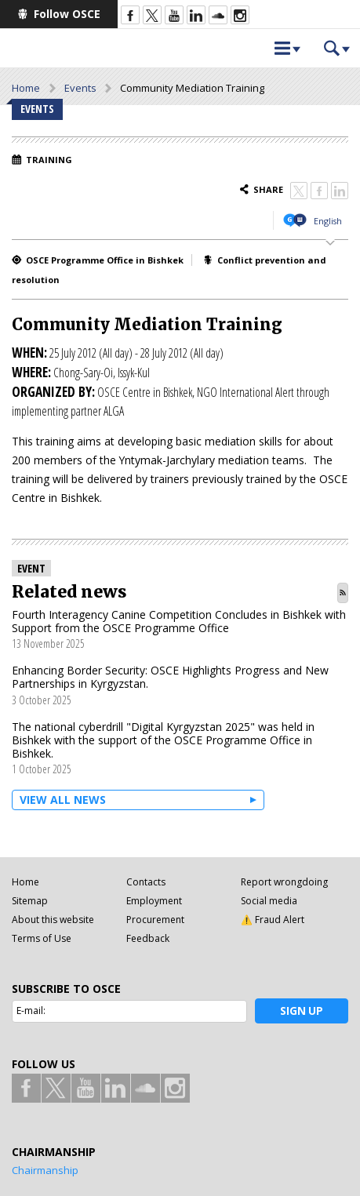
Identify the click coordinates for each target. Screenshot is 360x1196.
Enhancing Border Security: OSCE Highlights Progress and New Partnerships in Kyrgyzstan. (170, 677)
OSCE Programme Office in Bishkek (105, 260)
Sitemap (30, 900)
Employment (154, 900)
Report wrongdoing (284, 882)
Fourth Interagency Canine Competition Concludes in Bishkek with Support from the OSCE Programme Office (179, 621)
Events (80, 88)
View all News (63, 799)
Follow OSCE (67, 13)
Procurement (155, 919)
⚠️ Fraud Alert (272, 919)
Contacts (145, 882)
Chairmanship (45, 1170)
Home (26, 88)
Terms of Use (41, 938)
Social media (269, 900)
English (328, 221)
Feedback (147, 938)
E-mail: (30, 1010)
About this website (53, 919)
